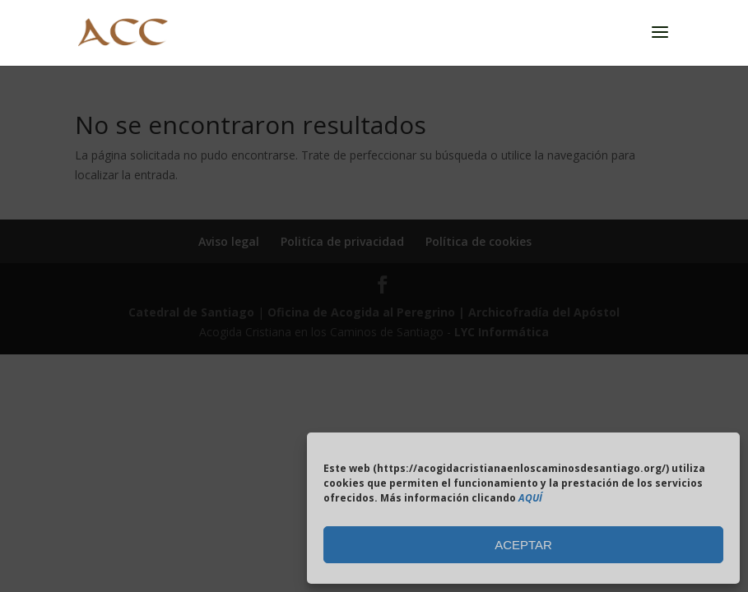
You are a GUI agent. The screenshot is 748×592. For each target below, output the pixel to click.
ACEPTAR (523, 545)
